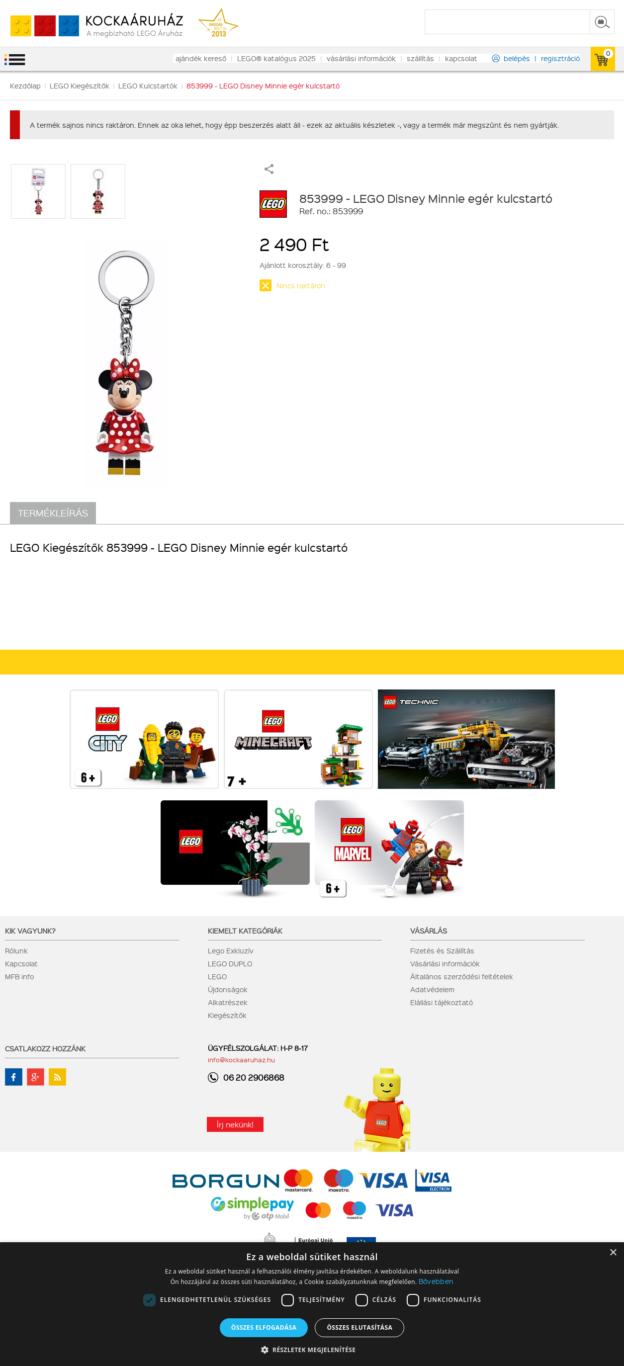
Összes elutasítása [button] (359, 1327)
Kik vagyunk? (30, 930)
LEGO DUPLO (230, 963)
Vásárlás (428, 930)
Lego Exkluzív (231, 950)
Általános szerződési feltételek (461, 976)
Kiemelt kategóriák (245, 930)
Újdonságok (228, 989)
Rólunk (16, 950)
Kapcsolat (21, 963)
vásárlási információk (361, 58)
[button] (312, 1349)
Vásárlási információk (445, 963)
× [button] (613, 1253)
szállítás (420, 58)
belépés (517, 58)
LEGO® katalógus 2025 (276, 58)
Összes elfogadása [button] (264, 1327)
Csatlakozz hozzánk (45, 1048)
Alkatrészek (228, 1002)
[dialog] (312, 1304)
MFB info (19, 976)
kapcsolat (461, 58)
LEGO (217, 976)
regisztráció (560, 58)
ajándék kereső (201, 58)
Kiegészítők (227, 1015)
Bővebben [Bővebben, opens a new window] (436, 1281)
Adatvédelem (432, 989)
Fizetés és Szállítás (442, 950)
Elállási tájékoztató (441, 1002)
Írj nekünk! (235, 1124)
